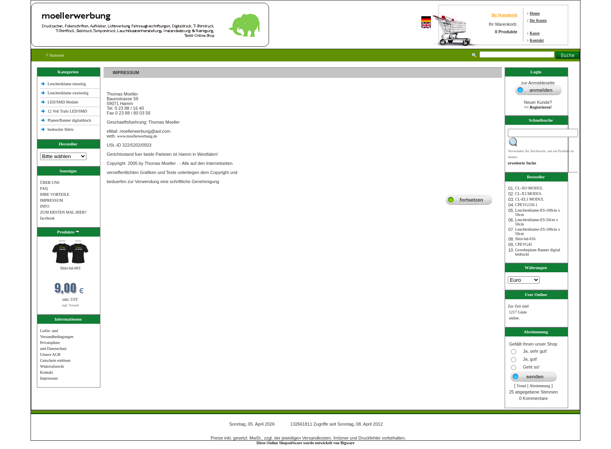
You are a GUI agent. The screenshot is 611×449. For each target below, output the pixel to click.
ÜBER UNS (50, 182)
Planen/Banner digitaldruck (69, 120)
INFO (44, 206)
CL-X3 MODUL (528, 193)
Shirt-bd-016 (525, 239)
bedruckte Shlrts (60, 129)
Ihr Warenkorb (504, 15)
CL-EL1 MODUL (529, 199)
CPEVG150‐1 (526, 205)
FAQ (44, 188)
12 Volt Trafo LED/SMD (67, 111)
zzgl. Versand (70, 305)
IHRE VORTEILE (54, 194)
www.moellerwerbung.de (137, 136)
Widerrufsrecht (52, 366)
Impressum (49, 378)
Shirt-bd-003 (70, 268)
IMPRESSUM (51, 200)
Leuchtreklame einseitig (67, 84)
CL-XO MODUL (529, 188)
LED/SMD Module (63, 102)
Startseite (55, 55)
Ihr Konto (538, 20)
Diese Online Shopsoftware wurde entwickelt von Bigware (306, 443)
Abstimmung (540, 386)
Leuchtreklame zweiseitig (69, 93)
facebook (47, 218)
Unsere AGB (50, 354)
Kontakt (537, 40)
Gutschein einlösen (55, 360)
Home (535, 13)
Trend (521, 386)
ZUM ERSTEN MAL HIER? (63, 212)
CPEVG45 (523, 244)
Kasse (535, 33)
